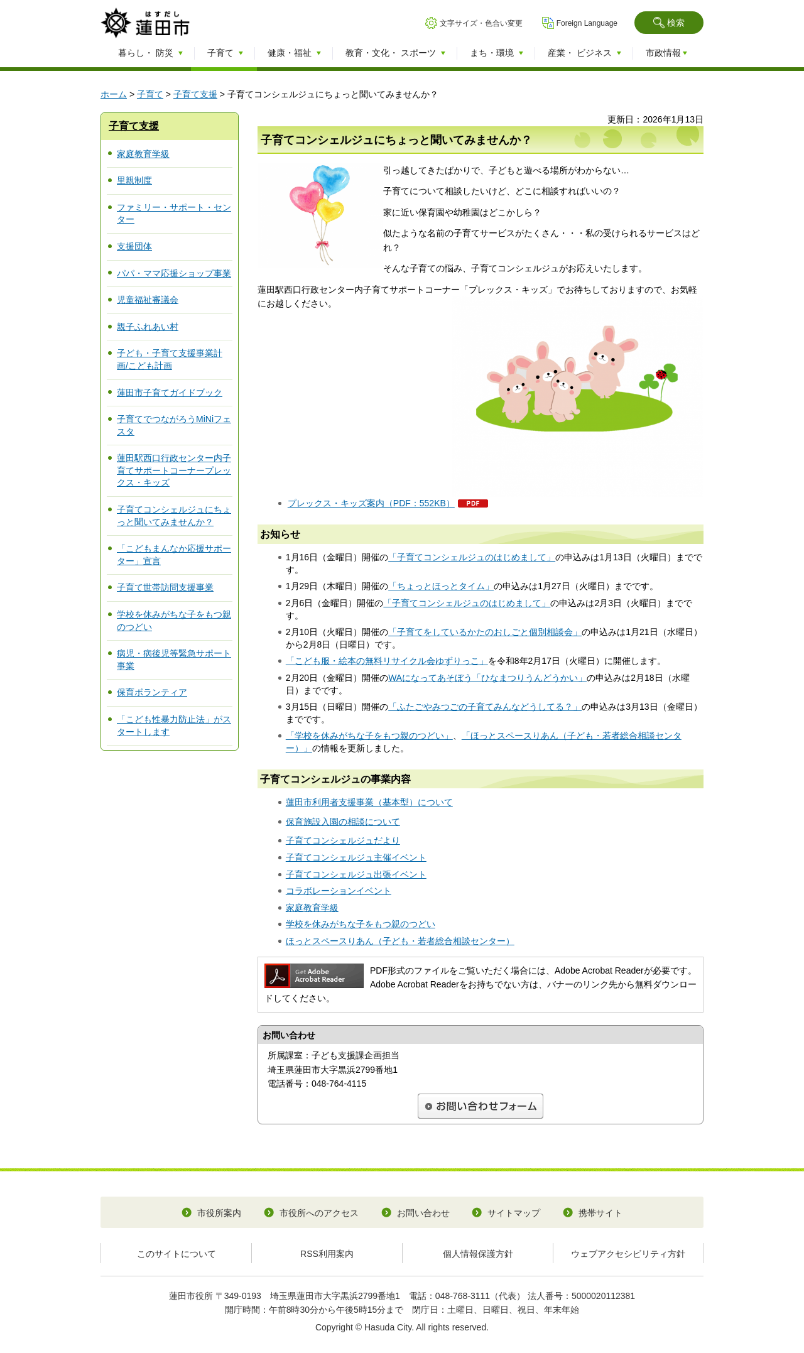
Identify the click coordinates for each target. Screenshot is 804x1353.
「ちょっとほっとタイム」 (441, 586)
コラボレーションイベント (338, 891)
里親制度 (134, 180)
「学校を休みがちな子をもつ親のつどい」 (369, 736)
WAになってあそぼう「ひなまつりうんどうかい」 (487, 678)
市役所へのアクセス (319, 1213)
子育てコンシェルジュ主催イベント (356, 857)
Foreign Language (587, 23)
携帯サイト (600, 1213)
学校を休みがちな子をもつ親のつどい (360, 924)
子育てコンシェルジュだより (343, 840)
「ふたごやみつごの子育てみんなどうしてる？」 (485, 707)
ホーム (113, 94)
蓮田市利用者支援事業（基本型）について (369, 802)
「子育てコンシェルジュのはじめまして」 (471, 557)
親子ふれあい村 (147, 327)
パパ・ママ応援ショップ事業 (174, 273)
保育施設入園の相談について (343, 822)
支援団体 (134, 246)
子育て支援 (195, 94)
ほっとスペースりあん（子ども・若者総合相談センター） (400, 941)
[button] (669, 22)
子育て (150, 94)
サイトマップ (513, 1213)
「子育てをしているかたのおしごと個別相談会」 (485, 632)
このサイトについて (176, 1254)
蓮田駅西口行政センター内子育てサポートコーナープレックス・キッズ (174, 470)
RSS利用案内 (327, 1254)
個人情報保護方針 (478, 1254)
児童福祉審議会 (147, 300)
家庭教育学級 (143, 154)
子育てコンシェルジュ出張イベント (356, 874)
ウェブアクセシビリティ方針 (628, 1254)
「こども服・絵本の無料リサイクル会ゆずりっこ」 (387, 661)
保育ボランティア (152, 692)
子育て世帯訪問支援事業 (165, 587)
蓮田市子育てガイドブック (169, 393)
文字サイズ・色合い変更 (481, 23)
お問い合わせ (423, 1213)
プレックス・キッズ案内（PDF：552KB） (371, 503)
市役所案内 (219, 1213)
